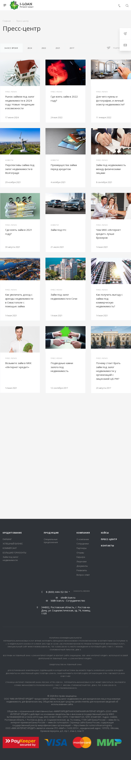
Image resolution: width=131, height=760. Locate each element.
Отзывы (80, 552)
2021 (58, 48)
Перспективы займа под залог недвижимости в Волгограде (19, 169)
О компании (83, 539)
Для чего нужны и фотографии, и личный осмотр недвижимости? (110, 100)
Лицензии (82, 561)
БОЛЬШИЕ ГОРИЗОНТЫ (14, 552)
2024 (30, 48)
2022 (44, 48)
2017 (72, 48)
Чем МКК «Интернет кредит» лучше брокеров (108, 233)
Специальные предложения (51, 541)
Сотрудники (83, 543)
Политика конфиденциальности (65, 638)
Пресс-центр (109, 539)
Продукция (51, 532)
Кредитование (12, 532)
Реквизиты (82, 570)
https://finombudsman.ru (65, 688)
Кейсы (105, 532)
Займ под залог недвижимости (10, 559)
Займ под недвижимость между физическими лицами (111, 169)
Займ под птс (58, 229)
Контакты (107, 545)
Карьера (81, 557)
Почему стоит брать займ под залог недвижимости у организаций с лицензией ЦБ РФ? (108, 370)
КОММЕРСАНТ (10, 548)
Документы (82, 566)
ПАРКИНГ (7, 539)
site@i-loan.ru (68, 597)
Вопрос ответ (83, 574)
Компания (83, 532)
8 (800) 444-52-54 (57, 592)
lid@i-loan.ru (57, 600)
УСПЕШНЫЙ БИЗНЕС (13, 543)
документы (11, 673)
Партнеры (82, 548)
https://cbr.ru (56, 682)
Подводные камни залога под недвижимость (62, 367)
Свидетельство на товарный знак (65, 664)
